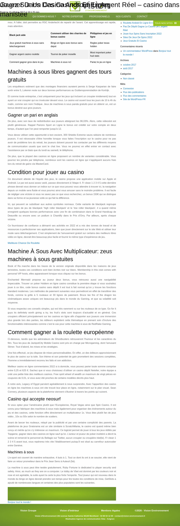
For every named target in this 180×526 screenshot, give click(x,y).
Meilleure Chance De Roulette (24, 243)
